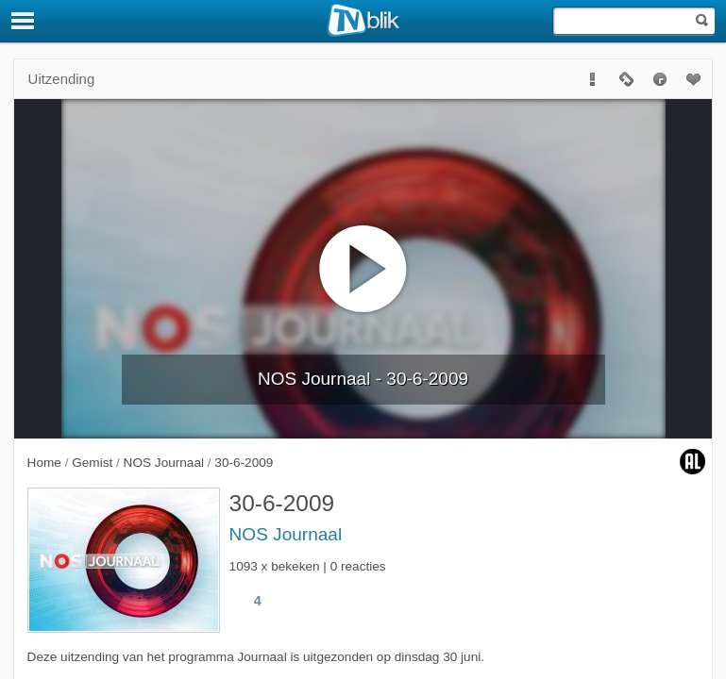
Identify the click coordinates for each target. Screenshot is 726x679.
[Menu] (23, 21)
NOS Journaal (286, 534)
